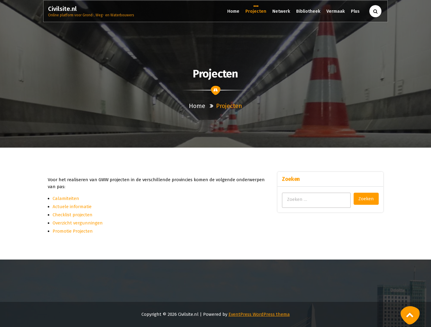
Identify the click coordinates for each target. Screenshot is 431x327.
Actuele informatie (72, 206)
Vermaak (335, 11)
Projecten (256, 11)
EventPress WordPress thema (259, 314)
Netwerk (281, 11)
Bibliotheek (308, 11)
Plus (355, 11)
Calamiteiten (66, 198)
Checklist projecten (72, 214)
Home (233, 11)
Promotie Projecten (73, 231)
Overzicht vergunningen (78, 223)
